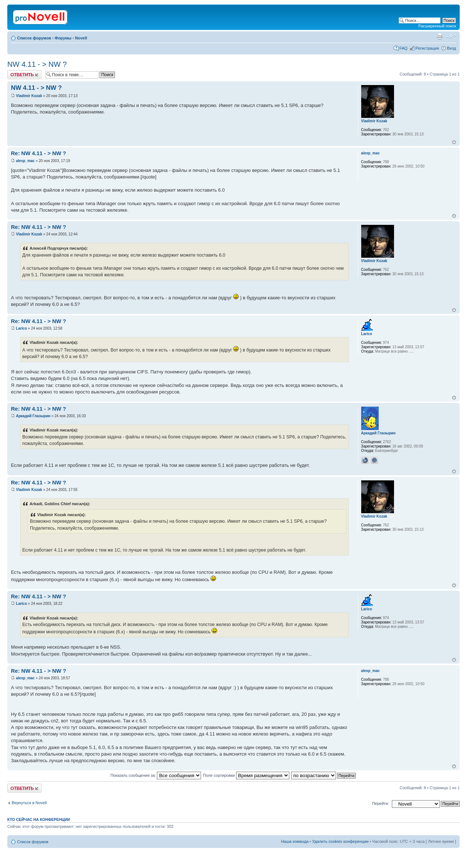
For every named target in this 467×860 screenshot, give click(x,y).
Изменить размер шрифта (450, 36)
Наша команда (294, 841)
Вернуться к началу (454, 142)
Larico (21, 328)
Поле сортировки (246, 775)
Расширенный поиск (437, 26)
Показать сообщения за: (156, 775)
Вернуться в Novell (29, 803)
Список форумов (34, 38)
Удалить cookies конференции (340, 841)
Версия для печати (440, 36)
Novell (81, 38)
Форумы (63, 38)
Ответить (24, 74)
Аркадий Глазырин (33, 416)
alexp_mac (25, 161)
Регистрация (427, 48)
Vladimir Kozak (29, 96)
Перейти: (380, 803)
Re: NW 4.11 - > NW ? (38, 153)
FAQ (404, 48)
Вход (451, 48)
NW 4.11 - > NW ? (37, 64)
